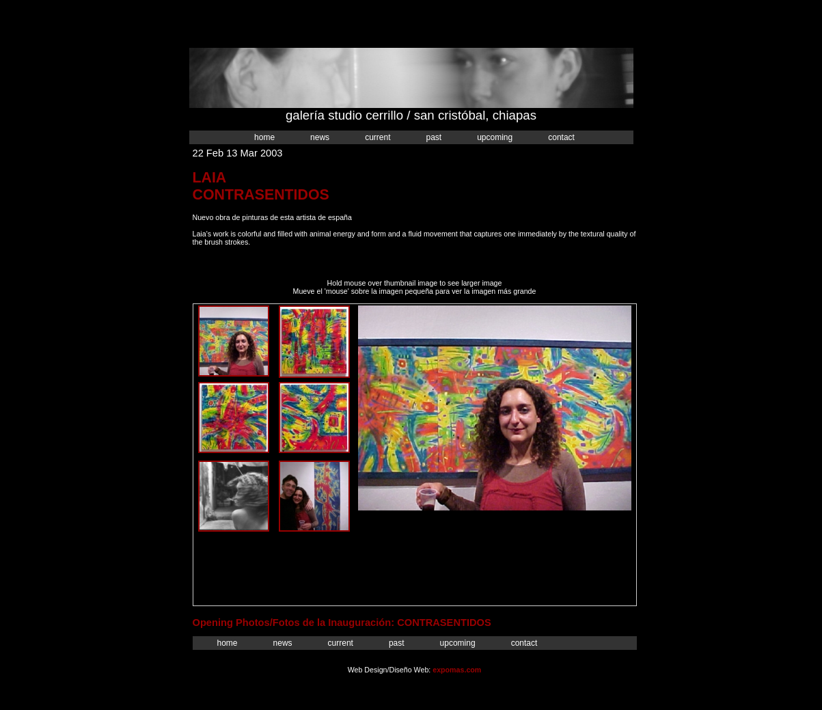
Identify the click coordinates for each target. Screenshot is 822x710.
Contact (561, 137)
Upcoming (494, 137)
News (319, 137)
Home (264, 137)
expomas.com (457, 670)
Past (433, 137)
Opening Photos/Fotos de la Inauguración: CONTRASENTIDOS (342, 622)
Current (377, 137)
